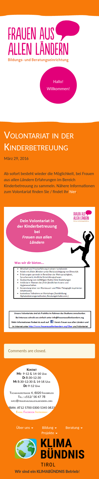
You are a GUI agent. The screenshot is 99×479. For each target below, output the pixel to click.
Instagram (41, 412)
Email (19, 412)
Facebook (29, 412)
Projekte (49, 433)
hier (72, 191)
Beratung (74, 427)
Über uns (25, 427)
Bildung (49, 427)
